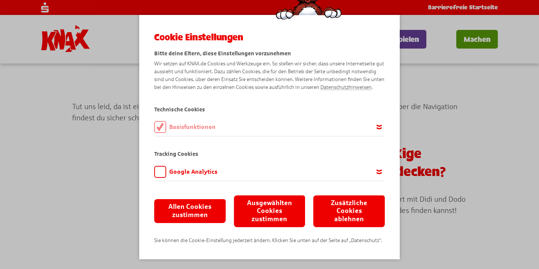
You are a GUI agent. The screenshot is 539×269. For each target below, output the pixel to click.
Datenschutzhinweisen (346, 87)
